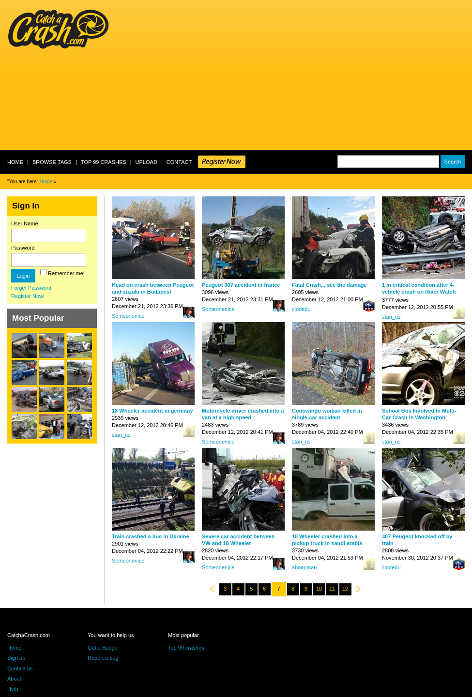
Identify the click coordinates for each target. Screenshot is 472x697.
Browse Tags (52, 162)
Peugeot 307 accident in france (241, 285)
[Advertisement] (204, 75)
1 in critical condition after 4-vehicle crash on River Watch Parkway (419, 291)
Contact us (20, 668)
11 (332, 589)
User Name (24, 223)
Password (22, 248)
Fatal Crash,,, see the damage (329, 285)
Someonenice (128, 316)
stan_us (391, 317)
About (14, 679)
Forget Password (31, 288)
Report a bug (103, 658)
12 (345, 589)
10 (319, 589)
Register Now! (28, 296)
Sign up (16, 658)
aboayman (304, 567)
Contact (179, 162)
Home (15, 162)
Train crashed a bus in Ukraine (150, 536)
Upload (146, 162)
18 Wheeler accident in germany (152, 411)
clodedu (301, 309)
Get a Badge (103, 648)
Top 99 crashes (103, 162)
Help (12, 689)
